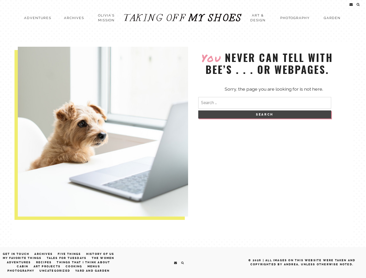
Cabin (22, 266)
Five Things (69, 254)
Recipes (44, 262)
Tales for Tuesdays (67, 258)
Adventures (37, 18)
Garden (332, 18)
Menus (93, 266)
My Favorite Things (22, 258)
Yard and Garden (92, 270)
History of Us (100, 254)
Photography (295, 18)
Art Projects (47, 266)
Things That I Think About (83, 262)
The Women (103, 258)
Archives (74, 18)
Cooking (74, 266)
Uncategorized (54, 270)
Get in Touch (16, 254)
